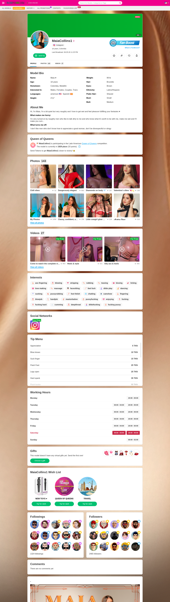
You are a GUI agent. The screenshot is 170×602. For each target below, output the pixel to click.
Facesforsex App (71, 8)
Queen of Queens (89, 144)
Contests (57, 8)
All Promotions (44, 8)
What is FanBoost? (132, 48)
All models (6, 8)
